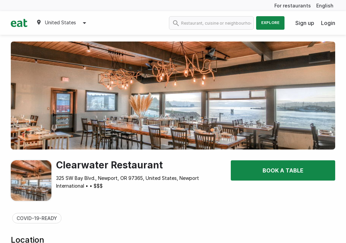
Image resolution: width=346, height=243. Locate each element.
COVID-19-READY (37, 218)
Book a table (283, 170)
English (324, 5)
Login (328, 23)
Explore (270, 22)
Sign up (304, 23)
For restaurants (292, 5)
